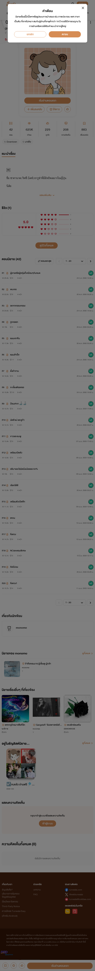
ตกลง (65, 34)
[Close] (83, 8)
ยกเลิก (30, 34)
